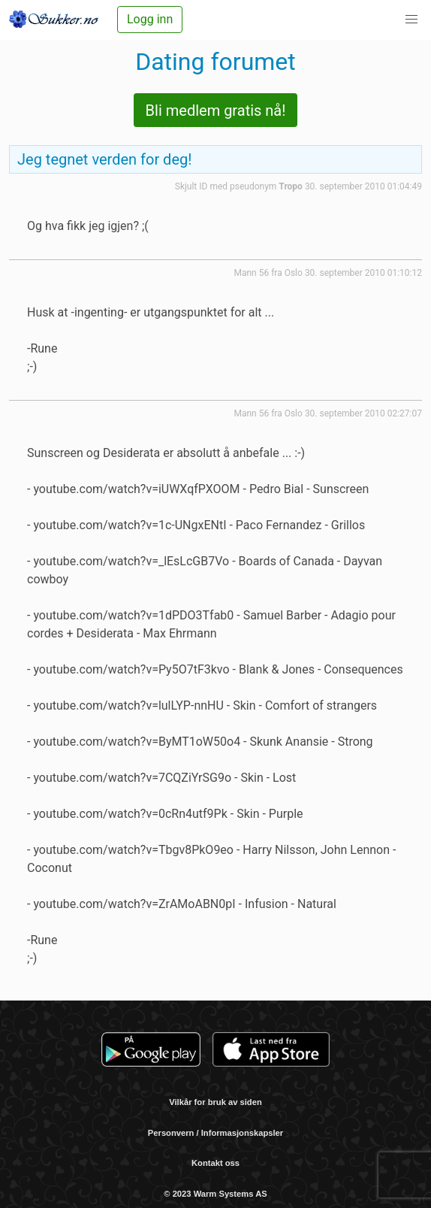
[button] (411, 19)
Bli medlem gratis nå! (216, 110)
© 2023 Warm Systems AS (215, 1193)
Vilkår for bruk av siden (215, 1102)
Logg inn (150, 19)
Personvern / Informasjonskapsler (215, 1132)
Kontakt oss (215, 1162)
